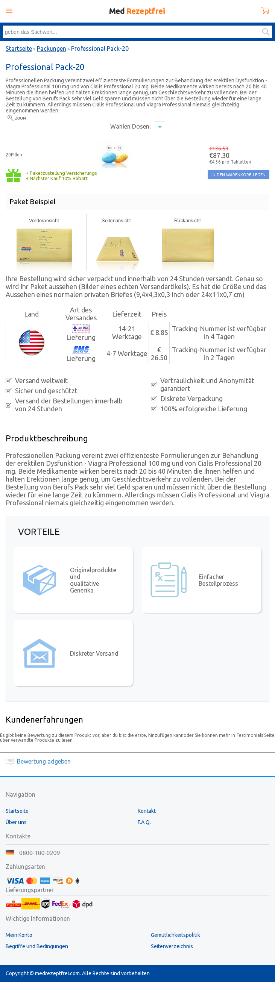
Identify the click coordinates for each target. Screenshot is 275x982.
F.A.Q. (144, 822)
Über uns (16, 822)
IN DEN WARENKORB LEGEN (238, 175)
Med (137, 11)
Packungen (51, 48)
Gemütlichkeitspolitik (175, 935)
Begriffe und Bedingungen (37, 946)
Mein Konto (19, 935)
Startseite (19, 48)
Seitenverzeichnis (172, 946)
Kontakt (147, 811)
